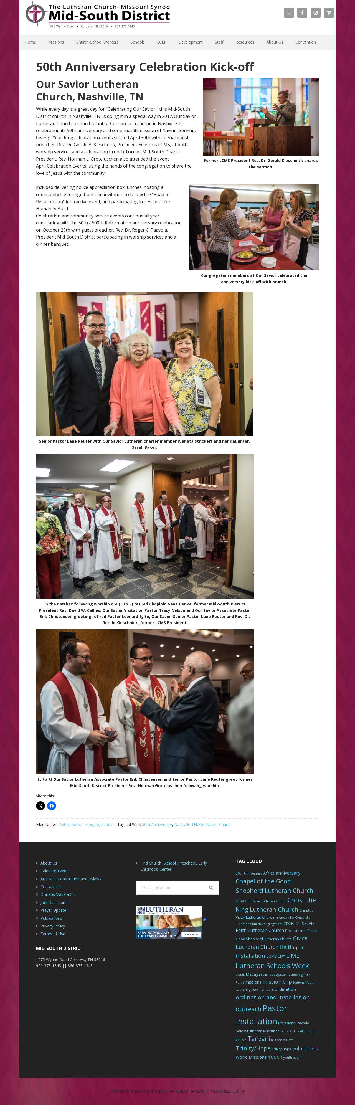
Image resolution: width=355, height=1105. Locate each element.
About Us (48, 863)
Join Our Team (53, 902)
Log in (238, 1091)
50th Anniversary (157, 824)
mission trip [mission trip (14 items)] (277, 981)
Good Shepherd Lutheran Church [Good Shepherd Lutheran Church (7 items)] (264, 938)
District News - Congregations (85, 824)
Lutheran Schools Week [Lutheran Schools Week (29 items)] (272, 965)
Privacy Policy (52, 926)
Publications (51, 918)
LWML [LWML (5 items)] (240, 975)
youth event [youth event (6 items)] (292, 1057)
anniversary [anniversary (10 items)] (288, 873)
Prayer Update (53, 910)
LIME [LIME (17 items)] (292, 955)
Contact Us (50, 886)
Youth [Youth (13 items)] (275, 1056)
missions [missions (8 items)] (253, 982)
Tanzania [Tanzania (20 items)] (261, 1039)
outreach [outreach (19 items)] (249, 1009)
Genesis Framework (192, 1091)
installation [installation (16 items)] (250, 955)
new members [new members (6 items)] (262, 989)
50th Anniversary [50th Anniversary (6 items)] (249, 873)
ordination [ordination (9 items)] (285, 989)
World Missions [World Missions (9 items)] (251, 1057)
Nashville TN (185, 824)
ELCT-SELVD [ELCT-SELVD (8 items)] (302, 923)
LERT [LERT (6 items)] (281, 956)
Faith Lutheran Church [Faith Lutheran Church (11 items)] (260, 930)
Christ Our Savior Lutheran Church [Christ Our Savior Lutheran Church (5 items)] (261, 901)
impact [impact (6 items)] (297, 947)
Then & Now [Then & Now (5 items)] (284, 1040)
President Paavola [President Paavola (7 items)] (293, 1022)
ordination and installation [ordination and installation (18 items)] (273, 997)
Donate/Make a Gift (58, 894)
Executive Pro (156, 1091)
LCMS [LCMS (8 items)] (271, 956)
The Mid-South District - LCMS (95, 17)
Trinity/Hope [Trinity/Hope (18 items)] (253, 1048)
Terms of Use (52, 933)
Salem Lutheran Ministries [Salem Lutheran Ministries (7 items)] (258, 1030)
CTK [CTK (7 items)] (286, 923)
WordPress (220, 1091)
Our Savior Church (215, 824)
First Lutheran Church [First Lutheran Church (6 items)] (301, 930)
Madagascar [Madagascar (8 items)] (257, 974)
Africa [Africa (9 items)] (269, 873)
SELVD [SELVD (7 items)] (286, 1030)
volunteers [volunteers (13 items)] (305, 1048)
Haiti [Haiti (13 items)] (285, 947)
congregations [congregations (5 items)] (272, 924)
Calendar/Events (55, 870)
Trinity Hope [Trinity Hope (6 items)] (281, 1049)
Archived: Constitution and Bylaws (70, 878)
